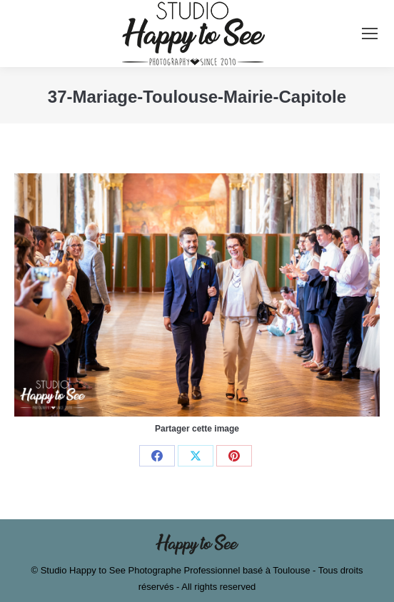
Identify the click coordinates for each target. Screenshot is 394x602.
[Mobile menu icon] (370, 34)
